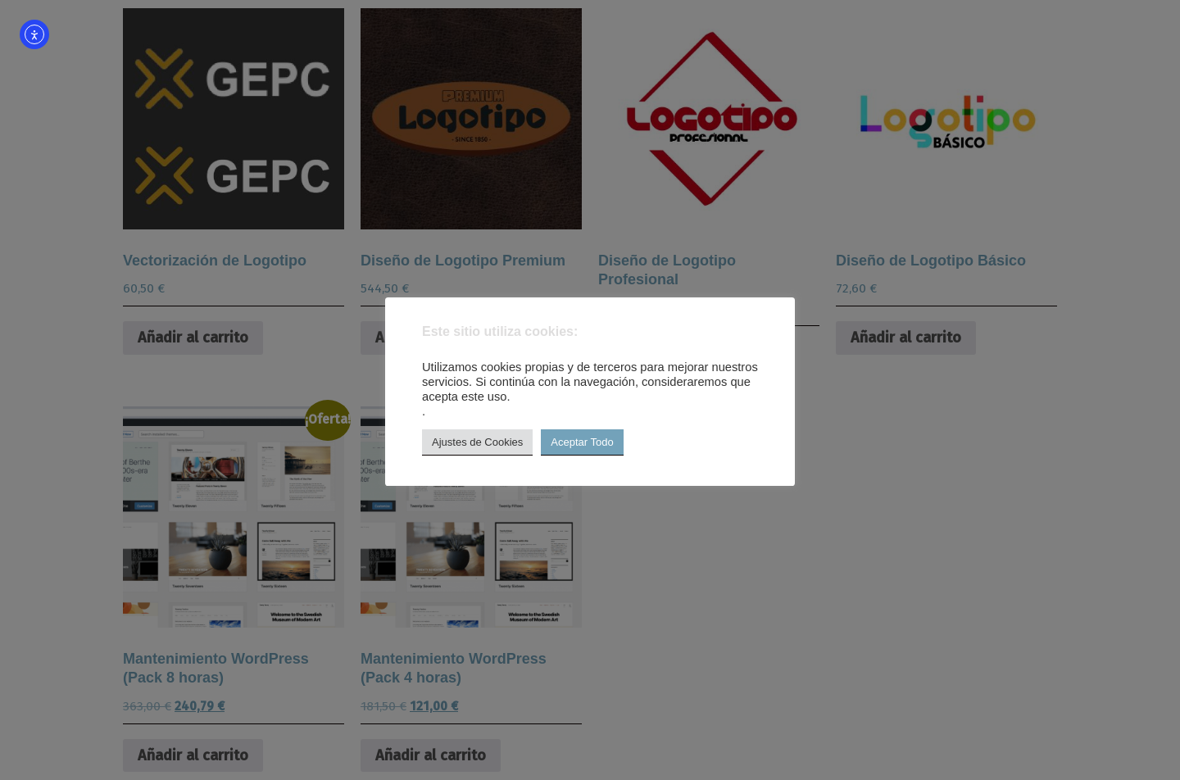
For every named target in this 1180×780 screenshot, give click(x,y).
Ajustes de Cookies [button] (477, 442)
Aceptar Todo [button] (582, 442)
